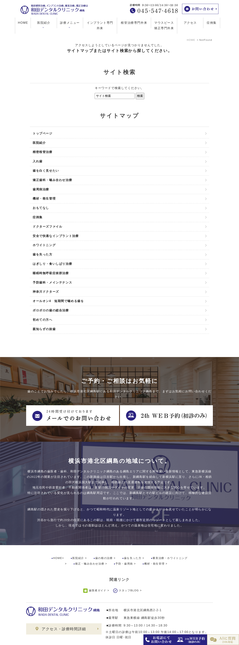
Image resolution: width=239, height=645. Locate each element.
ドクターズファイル (47, 226)
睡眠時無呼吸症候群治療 (51, 273)
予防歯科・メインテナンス (52, 282)
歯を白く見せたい (46, 170)
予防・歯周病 (124, 547)
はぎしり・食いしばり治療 (52, 263)
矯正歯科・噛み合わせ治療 (52, 180)
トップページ (42, 133)
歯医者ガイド (97, 574)
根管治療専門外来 (134, 22)
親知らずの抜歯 (44, 329)
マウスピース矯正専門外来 (164, 25)
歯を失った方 (42, 254)
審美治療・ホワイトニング (170, 542)
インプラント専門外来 (100, 25)
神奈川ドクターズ (46, 291)
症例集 (212, 22)
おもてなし (41, 207)
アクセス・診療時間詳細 (64, 613)
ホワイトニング (44, 245)
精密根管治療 (42, 152)
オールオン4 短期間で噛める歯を (58, 301)
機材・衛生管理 (44, 198)
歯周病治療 (41, 189)
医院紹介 (39, 142)
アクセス (190, 22)
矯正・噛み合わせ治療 (89, 547)
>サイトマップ (34, 639)
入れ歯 (38, 161)
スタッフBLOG (129, 574)
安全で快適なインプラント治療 (56, 236)
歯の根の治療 (104, 542)
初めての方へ (42, 319)
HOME (23, 22)
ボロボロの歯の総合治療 (51, 310)
